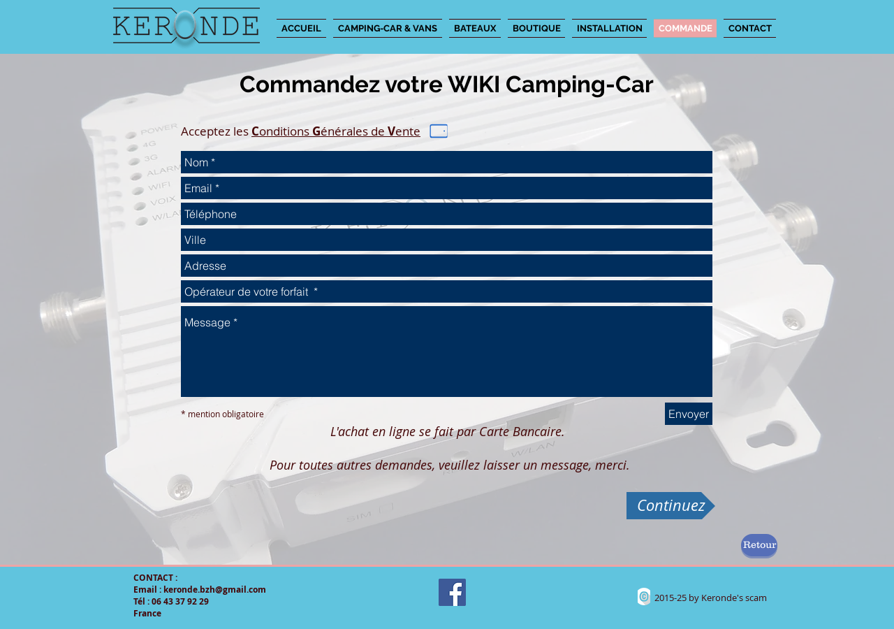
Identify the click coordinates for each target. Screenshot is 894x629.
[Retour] (759, 545)
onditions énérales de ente (335, 131)
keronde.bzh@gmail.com (214, 589)
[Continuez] (670, 505)
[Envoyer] (688, 414)
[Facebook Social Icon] (452, 592)
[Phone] (439, 131)
